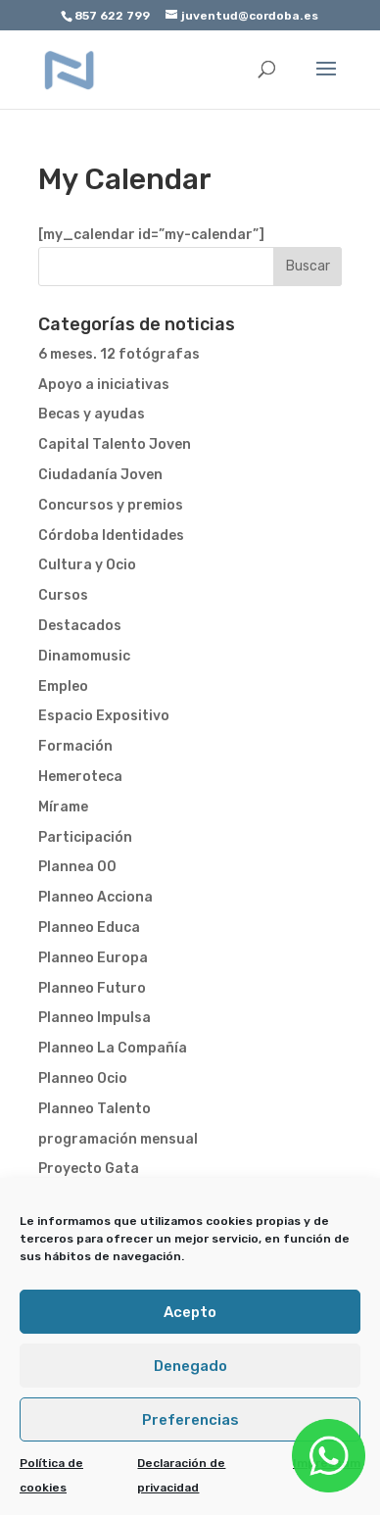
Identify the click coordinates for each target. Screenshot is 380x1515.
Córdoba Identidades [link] (111, 535)
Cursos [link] (63, 595)
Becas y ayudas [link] (91, 414)
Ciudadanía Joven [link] (100, 474)
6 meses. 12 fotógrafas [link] (119, 354)
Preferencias (190, 1420)
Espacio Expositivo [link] (103, 716)
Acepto (190, 1312)
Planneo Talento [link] (94, 1108)
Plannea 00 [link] (77, 866)
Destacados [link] (79, 625)
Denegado (190, 1366)
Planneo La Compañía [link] (112, 1048)
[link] (69, 69)
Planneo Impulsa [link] (94, 1017)
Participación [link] (85, 837)
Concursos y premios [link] (110, 505)
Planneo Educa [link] (89, 927)
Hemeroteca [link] (80, 776)
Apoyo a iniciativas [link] (103, 384)
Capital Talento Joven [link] (114, 444)
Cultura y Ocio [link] (87, 565)
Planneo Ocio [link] (82, 1078)
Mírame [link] (63, 807)
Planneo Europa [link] (93, 958)
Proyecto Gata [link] (88, 1168)
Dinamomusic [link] (84, 656)
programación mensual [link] (118, 1139)
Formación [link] (75, 746)
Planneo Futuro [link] (92, 988)
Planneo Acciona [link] (95, 897)
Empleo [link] (63, 686)
